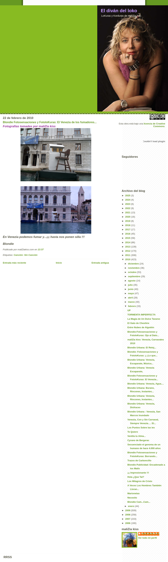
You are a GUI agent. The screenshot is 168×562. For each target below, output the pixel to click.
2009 (128, 510)
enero (131, 506)
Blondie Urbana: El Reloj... (141, 347)
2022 (128, 208)
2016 (128, 233)
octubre (132, 272)
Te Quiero (132, 431)
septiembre (134, 276)
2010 (128, 259)
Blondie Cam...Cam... (138, 502)
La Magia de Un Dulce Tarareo (143, 319)
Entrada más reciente (14, 262)
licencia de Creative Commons (154, 125)
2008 (128, 514)
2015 (128, 238)
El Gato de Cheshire (138, 323)
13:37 (41, 249)
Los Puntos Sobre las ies (141, 427)
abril (131, 297)
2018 (128, 225)
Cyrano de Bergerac (138, 440)
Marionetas (133, 493)
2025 (128, 195)
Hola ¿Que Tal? (135, 477)
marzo (131, 302)
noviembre (134, 268)
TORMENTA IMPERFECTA (141, 314)
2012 (128, 251)
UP (129, 310)
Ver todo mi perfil (147, 538)
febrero (132, 306)
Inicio (59, 262)
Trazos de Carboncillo (139, 460)
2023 (128, 204)
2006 (128, 523)
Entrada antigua (100, 262)
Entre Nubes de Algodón (140, 327)
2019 (128, 221)
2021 (128, 212)
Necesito (132, 497)
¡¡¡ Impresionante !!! (138, 472)
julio (130, 285)
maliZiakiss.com (150, 533)
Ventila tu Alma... (136, 436)
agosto (132, 280)
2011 (128, 255)
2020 (128, 216)
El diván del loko (119, 10)
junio (131, 289)
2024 (128, 199)
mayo (131, 293)
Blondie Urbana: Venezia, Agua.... (145, 383)
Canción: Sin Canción (25, 255)
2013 (128, 246)
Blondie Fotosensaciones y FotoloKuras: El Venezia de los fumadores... (50, 122)
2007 (128, 519)
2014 (128, 242)
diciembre (134, 263)
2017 (128, 229)
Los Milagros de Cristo (139, 481)
